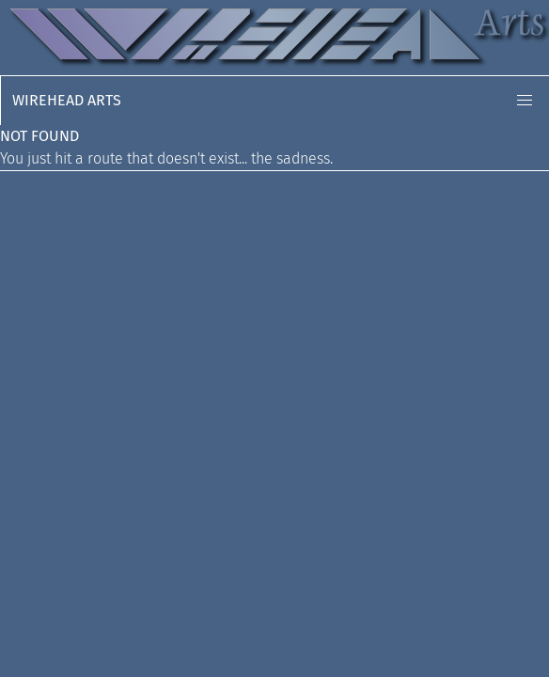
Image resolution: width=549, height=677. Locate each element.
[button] (524, 100)
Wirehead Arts (66, 100)
